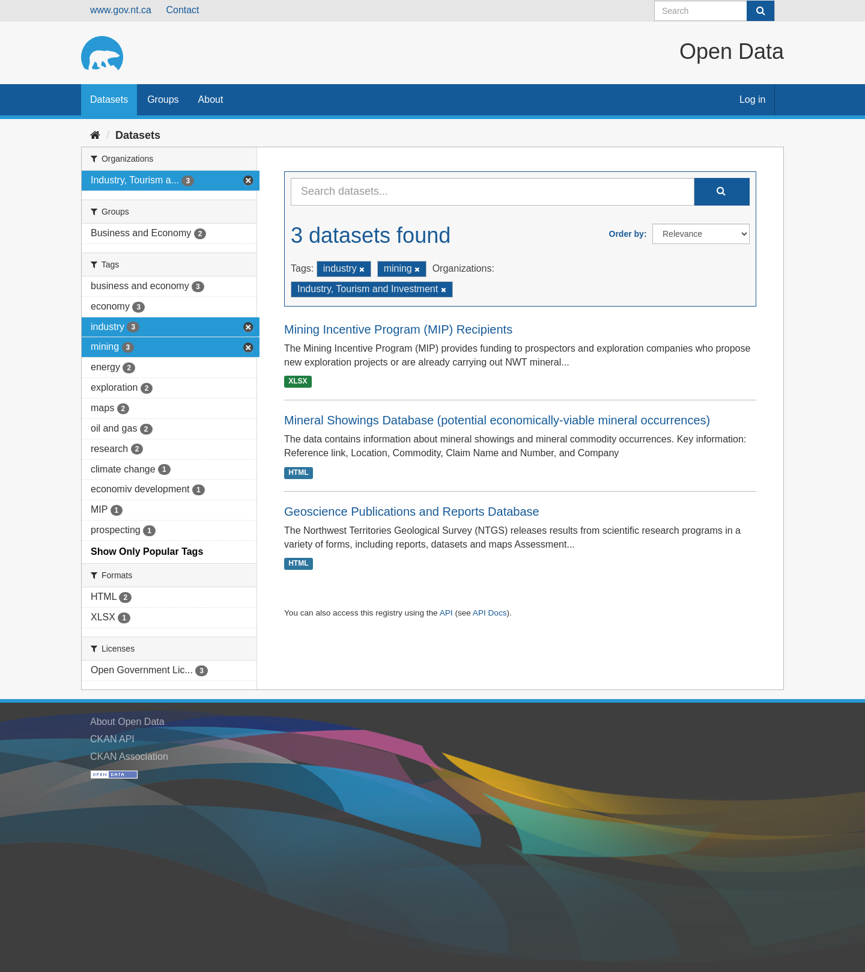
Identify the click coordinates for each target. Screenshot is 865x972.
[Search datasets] (714, 11)
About (210, 99)
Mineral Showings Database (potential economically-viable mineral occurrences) (497, 420)
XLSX (297, 381)
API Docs (490, 612)
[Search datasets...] (492, 192)
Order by (626, 234)
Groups (162, 99)
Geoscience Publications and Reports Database (411, 511)
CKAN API (112, 739)
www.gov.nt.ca (120, 10)
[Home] (95, 135)
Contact (182, 10)
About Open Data (127, 722)
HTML (298, 472)
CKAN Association (129, 756)
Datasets (109, 99)
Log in (752, 99)
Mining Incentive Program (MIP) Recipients (398, 329)
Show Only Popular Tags (147, 551)
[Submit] (760, 11)
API (446, 612)
